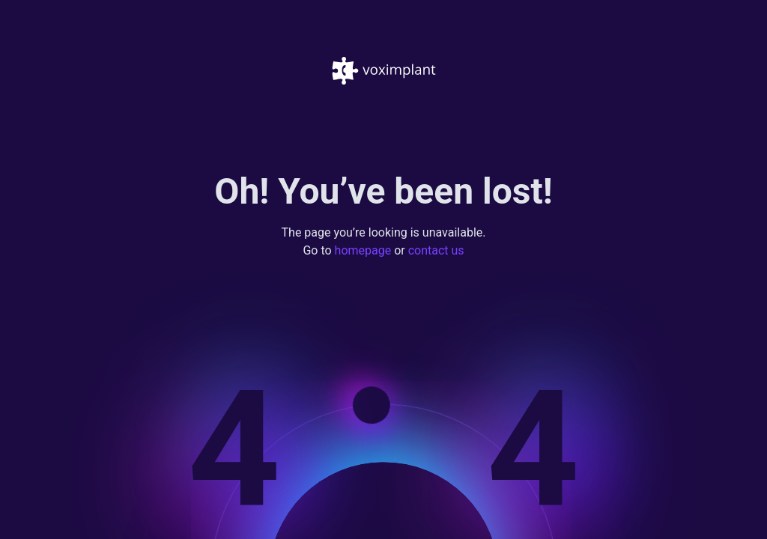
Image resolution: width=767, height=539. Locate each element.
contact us (436, 251)
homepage (363, 251)
